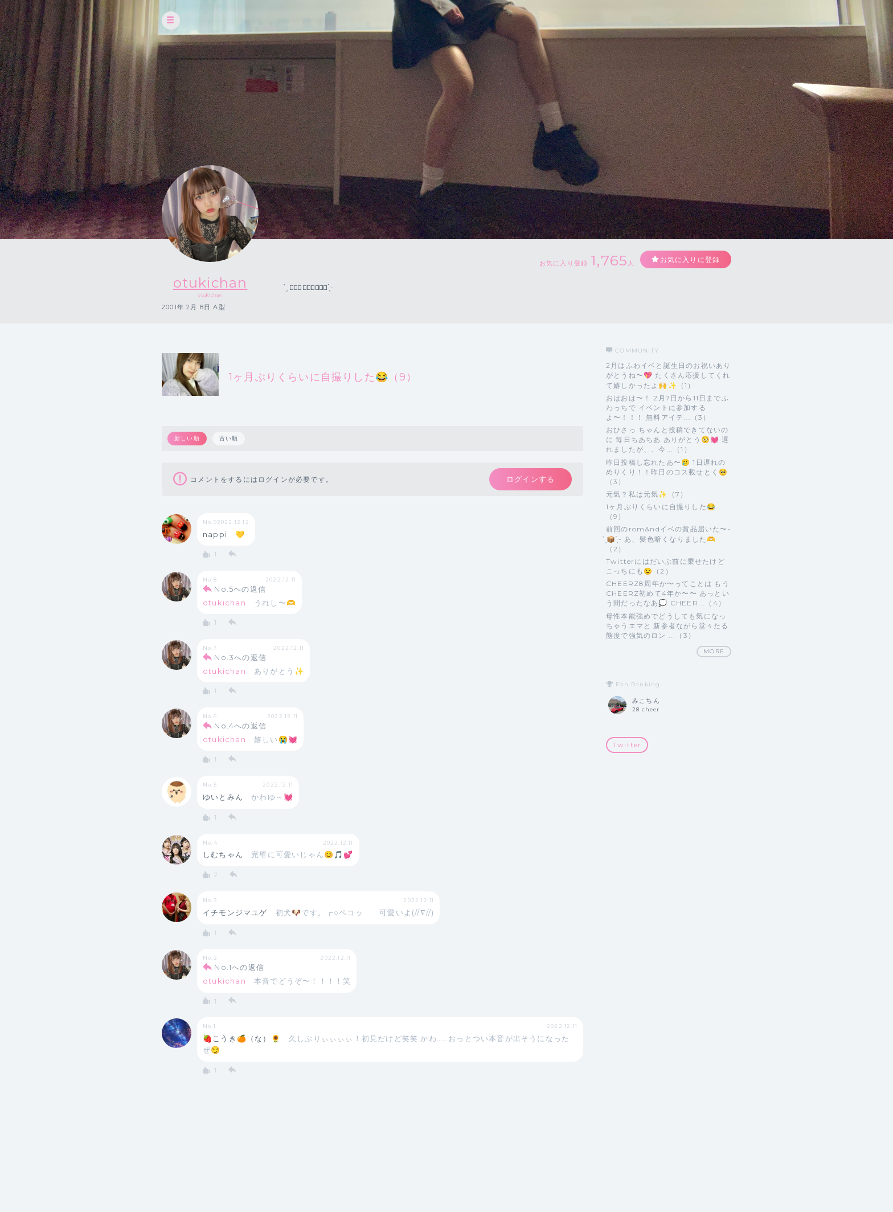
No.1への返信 (239, 967)
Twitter (627, 744)
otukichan (210, 283)
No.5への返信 (240, 588)
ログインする (530, 479)
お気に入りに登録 (689, 259)
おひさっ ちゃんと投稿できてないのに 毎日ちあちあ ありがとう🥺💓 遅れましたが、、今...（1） (668, 439)
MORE (713, 651)
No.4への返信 (240, 725)
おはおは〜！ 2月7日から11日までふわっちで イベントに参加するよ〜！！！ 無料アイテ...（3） (667, 407)
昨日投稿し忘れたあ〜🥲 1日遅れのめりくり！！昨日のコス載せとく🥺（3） (667, 472)
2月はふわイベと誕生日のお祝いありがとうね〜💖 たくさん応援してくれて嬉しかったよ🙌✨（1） (668, 375)
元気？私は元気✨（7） (646, 494)
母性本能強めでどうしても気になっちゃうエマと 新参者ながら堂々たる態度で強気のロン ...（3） (667, 626)
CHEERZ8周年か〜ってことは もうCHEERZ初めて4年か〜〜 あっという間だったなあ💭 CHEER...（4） (668, 593)
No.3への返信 (240, 657)
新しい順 (187, 438)
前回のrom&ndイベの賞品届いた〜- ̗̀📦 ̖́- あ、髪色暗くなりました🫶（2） (668, 538)
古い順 (229, 438)
